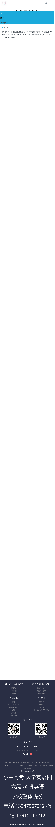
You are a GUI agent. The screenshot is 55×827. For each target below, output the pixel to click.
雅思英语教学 (41, 688)
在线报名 (14, 693)
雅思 (13, 702)
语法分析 (13, 698)
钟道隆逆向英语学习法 (41, 710)
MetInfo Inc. (41, 824)
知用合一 (41, 705)
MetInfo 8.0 (23, 824)
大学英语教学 (41, 693)
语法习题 (14, 716)
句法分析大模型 (13, 705)
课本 (13, 710)
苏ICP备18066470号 (27, 771)
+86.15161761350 (27, 746)
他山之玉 (41, 698)
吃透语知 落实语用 (41, 684)
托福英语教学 (41, 691)
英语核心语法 (13, 707)
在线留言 (14, 691)
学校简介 (14, 688)
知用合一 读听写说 (14, 684)
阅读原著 (41, 702)
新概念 (13, 713)
